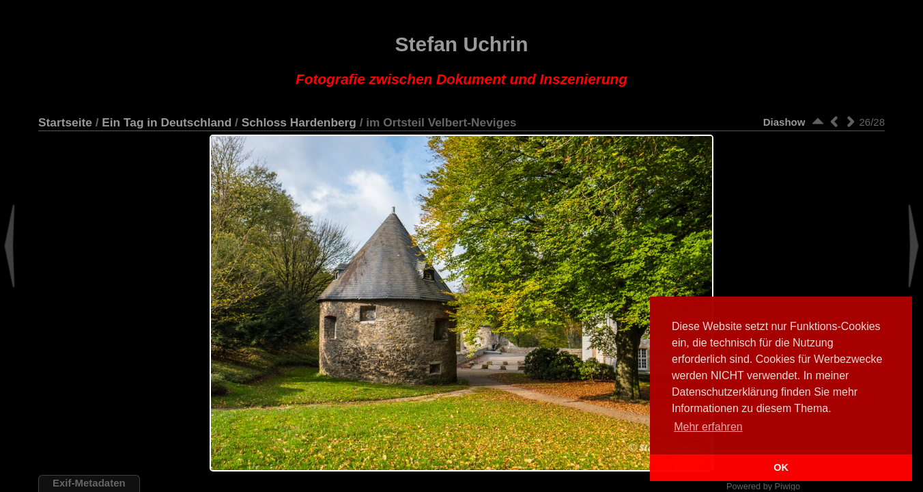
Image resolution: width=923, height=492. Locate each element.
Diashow (784, 122)
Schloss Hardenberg (299, 122)
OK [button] (781, 467)
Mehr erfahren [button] (708, 427)
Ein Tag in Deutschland (166, 122)
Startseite (65, 122)
